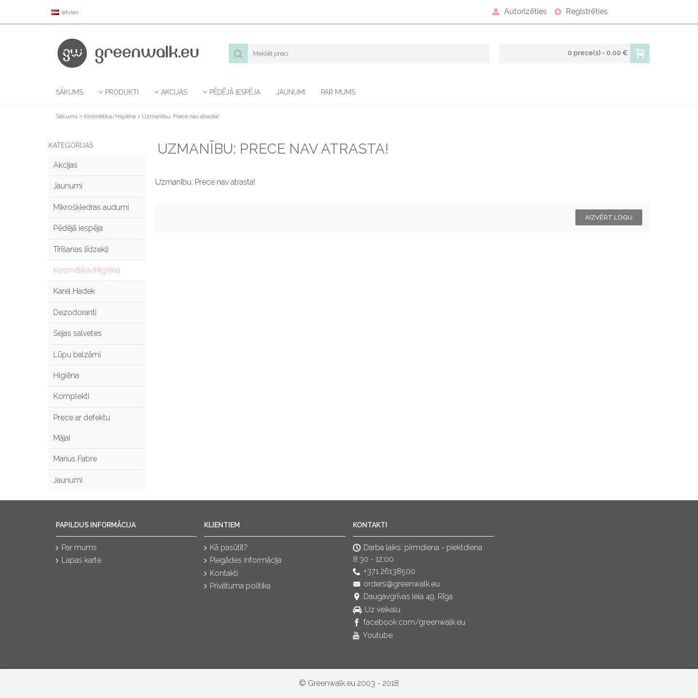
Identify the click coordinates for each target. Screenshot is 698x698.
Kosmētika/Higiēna (110, 116)
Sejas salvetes (77, 333)
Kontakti (221, 574)
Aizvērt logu (609, 217)
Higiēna (66, 375)
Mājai (61, 438)
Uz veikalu (376, 610)
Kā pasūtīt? (226, 548)
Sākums (67, 116)
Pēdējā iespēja (78, 228)
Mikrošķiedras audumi (91, 207)
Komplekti (71, 396)
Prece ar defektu (81, 417)
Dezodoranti (74, 312)
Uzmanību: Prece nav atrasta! (180, 116)
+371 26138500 (384, 572)
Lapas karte (78, 561)
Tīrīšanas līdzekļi (81, 249)
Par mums (76, 548)
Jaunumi (67, 185)
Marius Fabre (75, 458)
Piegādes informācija (243, 561)
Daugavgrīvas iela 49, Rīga (403, 597)
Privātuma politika (237, 586)
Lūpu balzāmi (77, 354)
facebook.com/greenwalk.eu (409, 623)
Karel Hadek (74, 291)
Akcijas (65, 165)
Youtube (373, 636)
